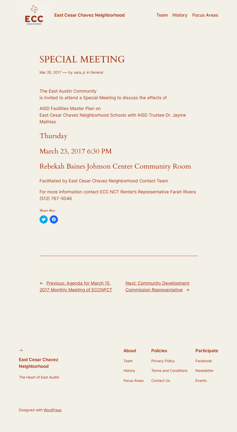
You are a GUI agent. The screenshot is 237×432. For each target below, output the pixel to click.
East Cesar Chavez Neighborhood (89, 15)
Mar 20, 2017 (50, 72)
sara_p (79, 72)
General (96, 72)
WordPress (52, 410)
